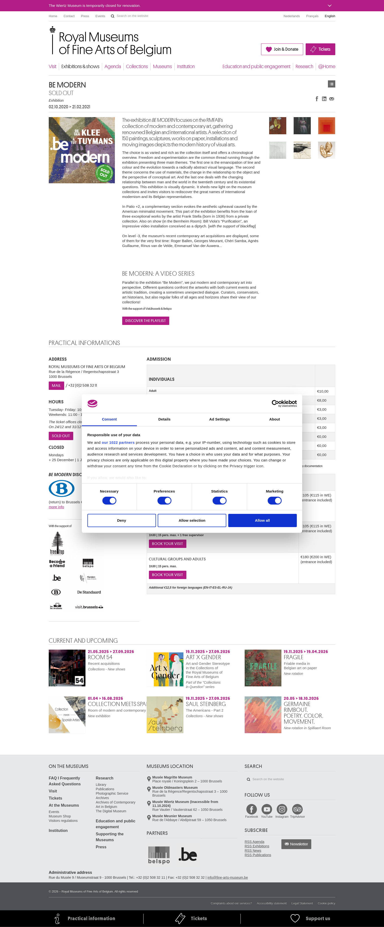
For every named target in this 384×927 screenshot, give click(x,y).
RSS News (253, 851)
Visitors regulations (63, 821)
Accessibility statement (272, 903)
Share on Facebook (317, 98)
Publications (105, 789)
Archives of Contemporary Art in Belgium (115, 804)
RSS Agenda (254, 842)
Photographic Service (112, 793)
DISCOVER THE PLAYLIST (145, 321)
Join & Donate (286, 49)
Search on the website (112, 16)
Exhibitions (331, 83)
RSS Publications (258, 855)
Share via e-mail (331, 98)
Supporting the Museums (110, 837)
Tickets (324, 49)
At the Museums (64, 805)
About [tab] (274, 419)
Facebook (251, 816)
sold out (61, 436)
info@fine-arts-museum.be (227, 877)
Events (100, 16)
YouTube (267, 816)
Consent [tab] (109, 419)
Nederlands (292, 16)
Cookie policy (326, 903)
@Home (326, 66)
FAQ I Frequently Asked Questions (65, 781)
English (330, 16)
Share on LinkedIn (324, 98)
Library (101, 785)
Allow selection (192, 520)
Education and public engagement (256, 66)
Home (53, 16)
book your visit (167, 544)
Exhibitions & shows (80, 66)
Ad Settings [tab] (219, 419)
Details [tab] (164, 419)
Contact (69, 16)
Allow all (262, 520)
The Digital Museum (111, 811)
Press (85, 16)
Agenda (113, 66)
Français (312, 16)
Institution (186, 66)
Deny (121, 520)
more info (56, 507)
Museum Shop (60, 816)
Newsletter (299, 844)
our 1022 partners (118, 442)
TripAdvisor (297, 816)
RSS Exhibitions (257, 846)
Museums (162, 66)
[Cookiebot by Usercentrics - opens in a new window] (275, 403)
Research (304, 66)
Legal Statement (302, 903)
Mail (56, 386)
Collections (137, 66)
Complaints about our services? (231, 903)
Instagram (282, 816)
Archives (102, 798)
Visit (52, 66)
